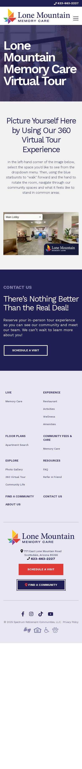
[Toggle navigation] (76, 18)
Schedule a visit (25, 350)
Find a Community (41, 584)
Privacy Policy (70, 622)
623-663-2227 (66, 3)
